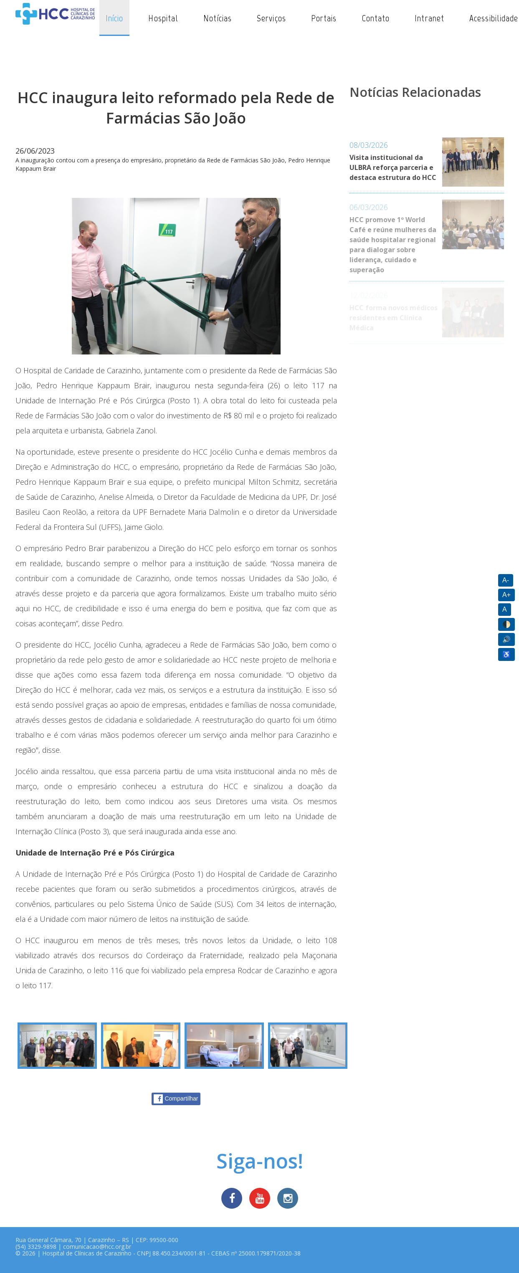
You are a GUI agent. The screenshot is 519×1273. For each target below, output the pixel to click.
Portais (324, 18)
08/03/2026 (368, 145)
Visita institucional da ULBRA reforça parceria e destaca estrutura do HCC (392, 167)
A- (505, 580)
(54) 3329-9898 (35, 1246)
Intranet (429, 18)
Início (115, 18)
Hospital (163, 18)
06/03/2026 (368, 207)
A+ (506, 594)
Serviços (271, 18)
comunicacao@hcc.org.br (97, 1246)
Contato (376, 18)
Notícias (217, 18)
